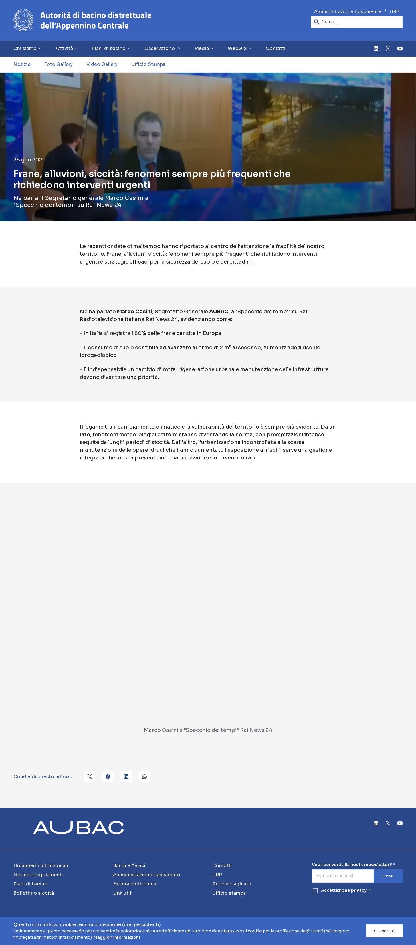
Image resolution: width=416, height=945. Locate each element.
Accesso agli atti (231, 884)
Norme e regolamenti (38, 875)
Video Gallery (102, 64)
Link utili (123, 893)
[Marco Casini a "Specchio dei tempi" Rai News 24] (208, 613)
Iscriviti (388, 876)
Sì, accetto (384, 931)
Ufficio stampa (229, 893)
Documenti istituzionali (40, 866)
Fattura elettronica (134, 884)
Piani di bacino (30, 884)
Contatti (276, 48)
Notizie (22, 64)
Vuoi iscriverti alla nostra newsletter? (352, 864)
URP (394, 12)
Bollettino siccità (33, 893)
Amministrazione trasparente (347, 12)
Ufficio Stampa (148, 64)
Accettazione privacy (339, 890)
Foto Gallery (58, 64)
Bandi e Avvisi (129, 866)
